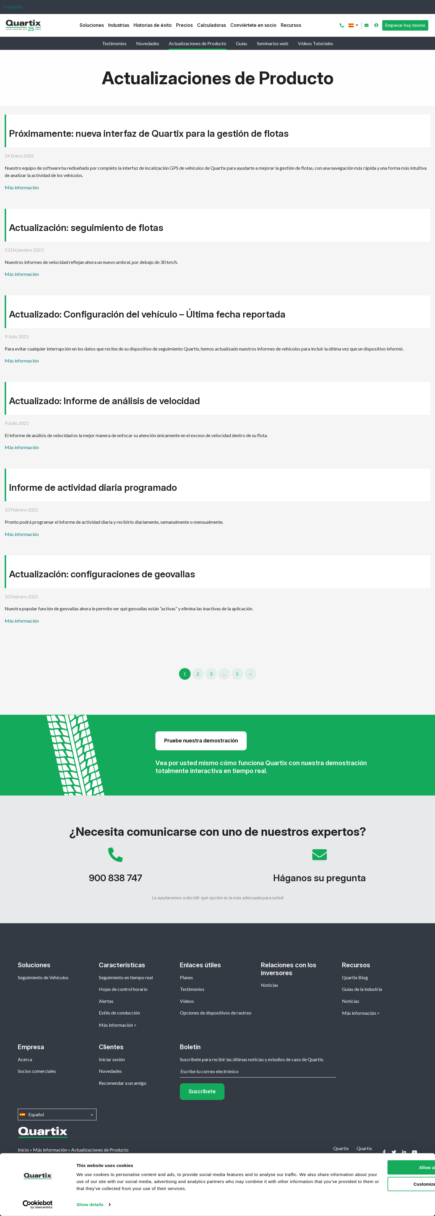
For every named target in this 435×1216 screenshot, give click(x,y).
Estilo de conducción (119, 1012)
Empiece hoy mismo (405, 25)
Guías (241, 43)
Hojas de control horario (123, 989)
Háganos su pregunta (320, 868)
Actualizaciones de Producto (197, 43)
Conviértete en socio (253, 25)
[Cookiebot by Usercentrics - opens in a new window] (37, 1204)
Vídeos (187, 1001)
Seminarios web (272, 43)
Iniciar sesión (112, 1059)
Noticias (269, 985)
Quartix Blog (355, 977)
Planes (186, 977)
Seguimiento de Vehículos (43, 977)
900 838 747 (115, 868)
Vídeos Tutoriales (315, 43)
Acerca (25, 1059)
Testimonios (114, 43)
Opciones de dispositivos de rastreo (215, 1012)
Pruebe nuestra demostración (201, 740)
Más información (22, 187)
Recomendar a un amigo (122, 1083)
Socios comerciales (37, 1071)
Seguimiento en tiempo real (126, 977)
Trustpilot (13, 6)
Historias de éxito (153, 25)
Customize (386, 1183)
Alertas (106, 1001)
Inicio (23, 1149)
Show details (90, 1204)
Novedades (147, 43)
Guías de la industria (362, 989)
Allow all (386, 1167)
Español (354, 25)
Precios (184, 25)
